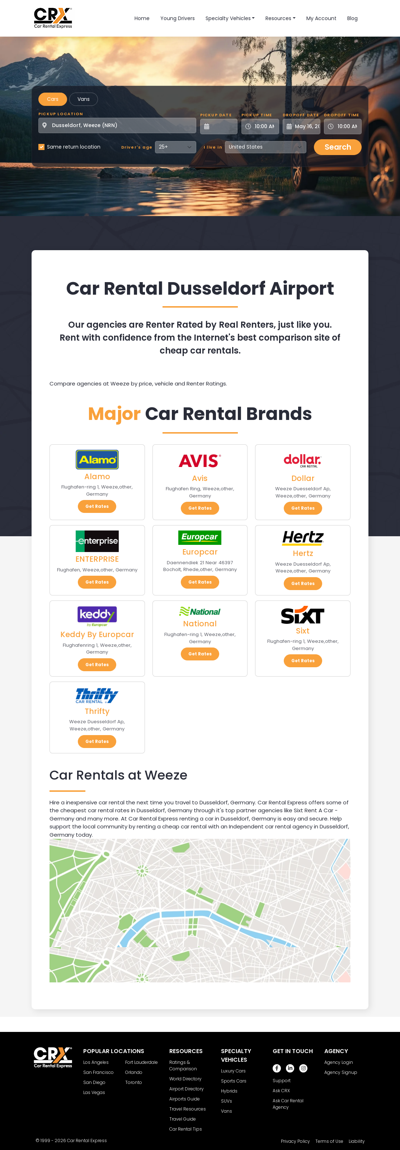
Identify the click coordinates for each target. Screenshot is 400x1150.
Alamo (97, 476)
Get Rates (97, 506)
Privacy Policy (295, 1141)
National (200, 623)
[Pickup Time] (264, 126)
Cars (52, 99)
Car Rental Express (87, 1140)
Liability (357, 1141)
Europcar (200, 552)
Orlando (133, 1072)
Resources (278, 18)
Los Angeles (96, 1062)
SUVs (226, 1101)
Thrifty (97, 711)
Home (142, 18)
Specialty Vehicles (228, 18)
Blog (352, 18)
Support (282, 1080)
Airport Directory (186, 1089)
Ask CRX (281, 1091)
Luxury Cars (233, 1071)
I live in (213, 147)
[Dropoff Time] (347, 126)
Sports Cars (233, 1081)
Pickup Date (216, 115)
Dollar (303, 478)
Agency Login (338, 1062)
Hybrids (229, 1091)
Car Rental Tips (185, 1129)
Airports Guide (184, 1099)
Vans (83, 99)
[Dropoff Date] (305, 126)
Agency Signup (340, 1072)
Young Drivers (177, 18)
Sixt (303, 631)
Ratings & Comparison (183, 1065)
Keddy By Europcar (97, 634)
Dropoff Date (301, 115)
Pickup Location (60, 114)
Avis (200, 478)
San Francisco (98, 1072)
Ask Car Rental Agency (288, 1104)
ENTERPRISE (97, 559)
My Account (321, 18)
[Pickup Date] (223, 126)
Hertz (303, 553)
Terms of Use (329, 1141)
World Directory (185, 1079)
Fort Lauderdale (141, 1062)
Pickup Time (256, 115)
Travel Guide (182, 1119)
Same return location (73, 146)
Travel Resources (187, 1109)
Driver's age (136, 147)
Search (338, 147)
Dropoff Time (341, 115)
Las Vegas (94, 1092)
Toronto (133, 1082)
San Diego (94, 1082)
